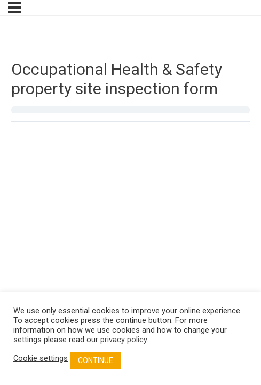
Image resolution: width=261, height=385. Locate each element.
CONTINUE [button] (95, 360)
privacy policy (123, 339)
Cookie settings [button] (40, 358)
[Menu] (14, 7)
